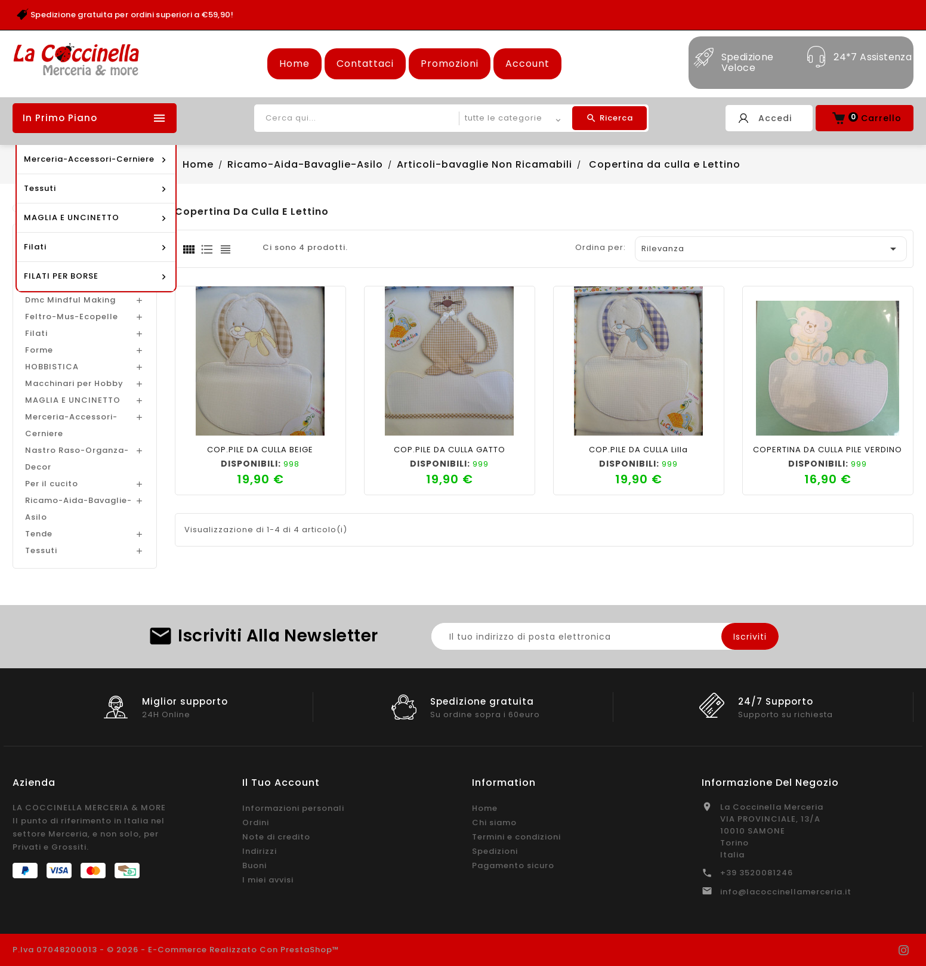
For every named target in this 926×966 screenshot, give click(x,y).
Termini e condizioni (516, 836)
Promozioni (450, 63)
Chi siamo (494, 822)
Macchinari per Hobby (74, 383)
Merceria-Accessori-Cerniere (71, 425)
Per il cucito (51, 483)
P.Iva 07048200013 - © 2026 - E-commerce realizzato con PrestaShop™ (176, 949)
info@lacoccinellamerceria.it (785, 891)
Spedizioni (495, 851)
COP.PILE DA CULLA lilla (638, 449)
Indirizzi (259, 851)
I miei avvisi (268, 879)
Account (527, 63)
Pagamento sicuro (513, 865)
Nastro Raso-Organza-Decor (77, 459)
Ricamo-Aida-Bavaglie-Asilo (78, 509)
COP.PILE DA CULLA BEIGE (260, 449)
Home (294, 63)
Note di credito (276, 836)
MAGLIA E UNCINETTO (73, 400)
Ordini (255, 822)
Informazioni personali (293, 808)
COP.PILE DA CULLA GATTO (449, 449)
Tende (39, 533)
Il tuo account (281, 782)
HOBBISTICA (52, 366)
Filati (36, 333)
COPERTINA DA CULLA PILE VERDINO (827, 449)
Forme (39, 350)
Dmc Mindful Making (70, 299)
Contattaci (365, 63)
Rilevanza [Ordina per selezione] (770, 249)
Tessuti (41, 550)
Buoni (254, 865)
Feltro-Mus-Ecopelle (71, 316)
